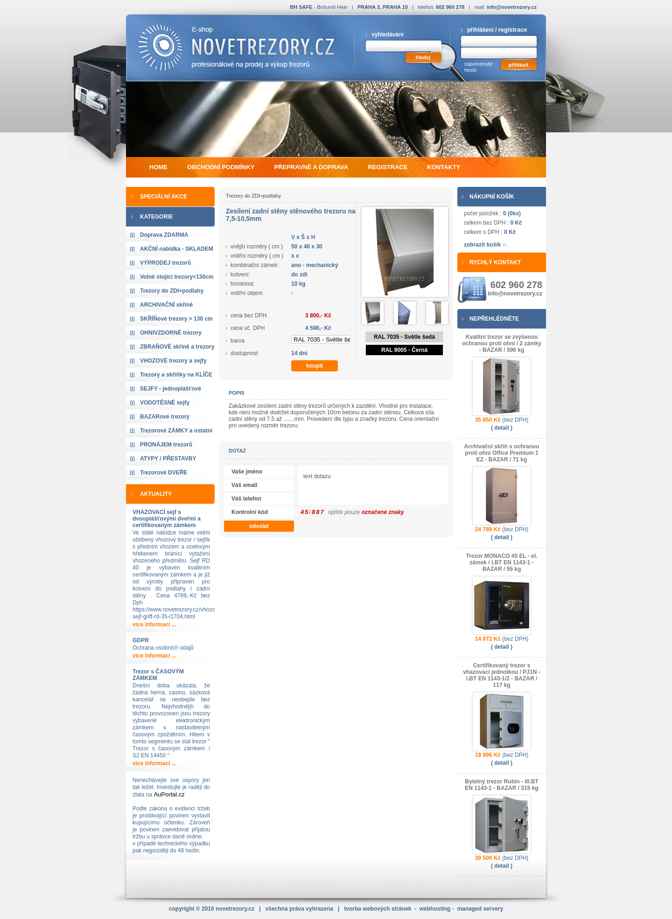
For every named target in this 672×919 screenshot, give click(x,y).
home (158, 167)
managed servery (480, 908)
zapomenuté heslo (478, 67)
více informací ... (154, 624)
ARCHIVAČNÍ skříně (166, 305)
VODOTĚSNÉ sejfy (164, 402)
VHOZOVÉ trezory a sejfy (173, 360)
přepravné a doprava (311, 167)
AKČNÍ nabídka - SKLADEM (176, 249)
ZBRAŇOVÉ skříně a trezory (177, 346)
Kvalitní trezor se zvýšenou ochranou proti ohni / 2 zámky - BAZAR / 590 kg (501, 343)
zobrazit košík (482, 244)
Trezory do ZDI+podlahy (171, 291)
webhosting (435, 908)
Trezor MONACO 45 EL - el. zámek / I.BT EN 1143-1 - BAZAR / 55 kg (501, 562)
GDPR (141, 640)
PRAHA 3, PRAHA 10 (382, 7)
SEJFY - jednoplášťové (170, 388)
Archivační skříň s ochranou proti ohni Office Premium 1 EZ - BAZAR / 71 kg (501, 453)
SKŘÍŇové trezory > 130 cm (176, 318)
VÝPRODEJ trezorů (165, 263)
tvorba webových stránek (377, 908)
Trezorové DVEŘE (163, 472)
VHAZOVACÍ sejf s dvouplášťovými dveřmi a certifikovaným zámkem (167, 518)
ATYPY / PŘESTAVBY (168, 458)
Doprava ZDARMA (164, 235)
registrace (512, 29)
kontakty (443, 167)
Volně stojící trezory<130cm (177, 277)
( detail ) (501, 428)
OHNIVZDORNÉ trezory (171, 332)
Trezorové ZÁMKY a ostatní (176, 430)
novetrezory (235, 908)
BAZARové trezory (164, 416)
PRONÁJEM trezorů (166, 444)
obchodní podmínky (220, 167)
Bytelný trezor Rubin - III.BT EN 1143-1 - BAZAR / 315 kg (501, 784)
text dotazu (409, 486)
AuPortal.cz (169, 794)
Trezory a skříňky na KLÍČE (176, 374)
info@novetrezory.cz (512, 7)
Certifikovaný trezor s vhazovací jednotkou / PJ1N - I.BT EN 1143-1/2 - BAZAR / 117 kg (501, 675)
